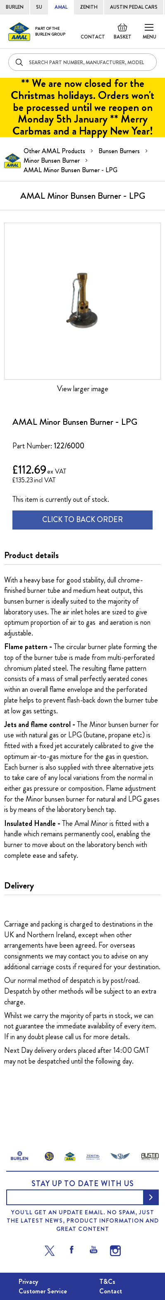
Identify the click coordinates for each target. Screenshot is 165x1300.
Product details (31, 555)
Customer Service (43, 1291)
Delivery (19, 886)
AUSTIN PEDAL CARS (134, 7)
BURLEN (15, 7)
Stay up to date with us (82, 1183)
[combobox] (82, 62)
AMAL (61, 7)
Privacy (28, 1281)
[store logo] (36, 31)
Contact (93, 37)
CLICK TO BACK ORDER (82, 519)
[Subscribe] (151, 1197)
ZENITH (89, 7)
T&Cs (107, 1281)
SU (39, 7)
